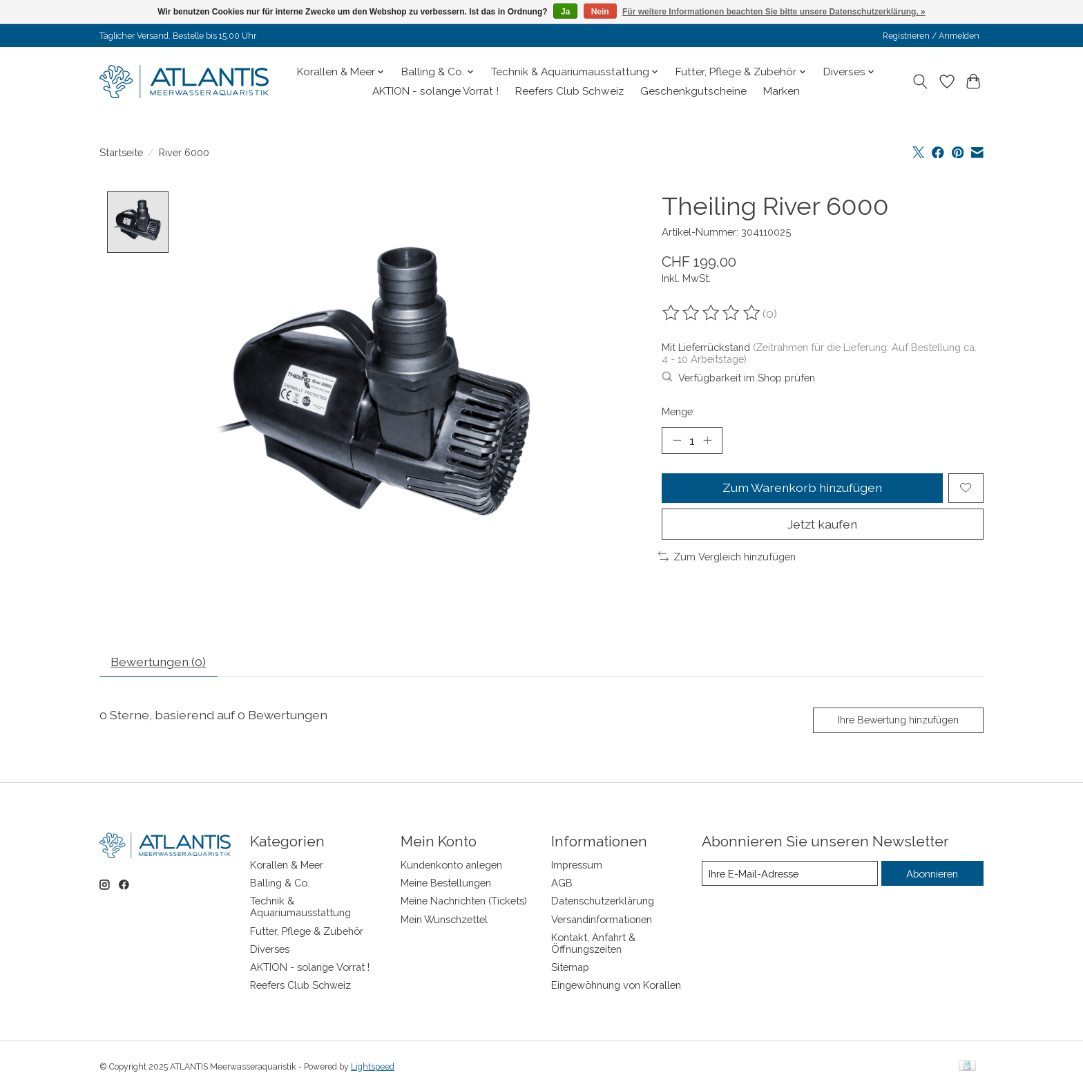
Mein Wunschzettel (444, 919)
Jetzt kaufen (822, 524)
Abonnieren (931, 874)
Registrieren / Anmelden (931, 36)
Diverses (269, 949)
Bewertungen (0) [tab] (159, 662)
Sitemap (570, 967)
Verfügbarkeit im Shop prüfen (738, 377)
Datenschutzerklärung (602, 901)
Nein (600, 12)
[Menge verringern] (677, 440)
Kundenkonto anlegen (451, 865)
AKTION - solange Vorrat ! (435, 91)
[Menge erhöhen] (707, 440)
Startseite (121, 152)
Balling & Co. (279, 883)
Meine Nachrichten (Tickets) (464, 901)
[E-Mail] (789, 874)
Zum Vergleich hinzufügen (727, 557)
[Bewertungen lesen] (712, 313)
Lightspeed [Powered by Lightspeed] (372, 1067)
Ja (565, 12)
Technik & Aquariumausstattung (300, 907)
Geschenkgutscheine (693, 91)
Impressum (576, 865)
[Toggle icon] (920, 81)
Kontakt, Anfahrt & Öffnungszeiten (593, 943)
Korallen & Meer (286, 865)
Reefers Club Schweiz (569, 91)
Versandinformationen (601, 919)
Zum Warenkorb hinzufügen (802, 488)
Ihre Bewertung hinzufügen (898, 719)
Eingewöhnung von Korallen (616, 986)
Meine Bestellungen (446, 883)
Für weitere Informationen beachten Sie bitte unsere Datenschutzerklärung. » (774, 12)
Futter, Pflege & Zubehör (306, 931)
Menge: (678, 411)
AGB (562, 883)
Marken (781, 91)
